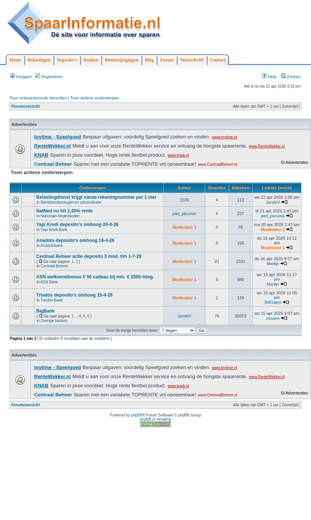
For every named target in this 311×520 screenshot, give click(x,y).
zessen (273, 318)
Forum (166, 60)
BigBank (45, 311)
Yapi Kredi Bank (54, 230)
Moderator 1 (184, 227)
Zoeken (291, 76)
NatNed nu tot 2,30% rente (64, 211)
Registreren (49, 76)
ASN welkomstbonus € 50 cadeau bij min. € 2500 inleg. (95, 277)
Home (15, 60)
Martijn (273, 263)
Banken (90, 60)
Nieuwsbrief (192, 60)
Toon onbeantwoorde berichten (38, 98)
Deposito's (67, 60)
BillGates (272, 302)
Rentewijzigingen (121, 60)
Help (269, 76)
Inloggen (21, 76)
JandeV (273, 202)
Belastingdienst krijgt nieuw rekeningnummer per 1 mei (96, 197)
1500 (184, 200)
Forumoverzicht (25, 106)
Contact (218, 60)
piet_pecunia (184, 213)
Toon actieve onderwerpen (94, 98)
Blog (149, 60)
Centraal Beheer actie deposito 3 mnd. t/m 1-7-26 (88, 256)
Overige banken (54, 321)
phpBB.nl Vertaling (155, 419)
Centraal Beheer (54, 266)
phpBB (136, 415)
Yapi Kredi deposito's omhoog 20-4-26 (77, 224)
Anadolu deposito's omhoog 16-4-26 (75, 240)
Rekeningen (39, 60)
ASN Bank (49, 282)
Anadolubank (51, 246)
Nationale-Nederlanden (60, 216)
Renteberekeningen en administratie (71, 202)
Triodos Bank (52, 300)
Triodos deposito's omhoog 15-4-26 (74, 295)
